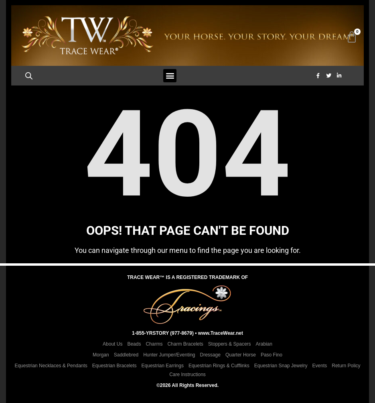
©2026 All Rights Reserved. (187, 385)
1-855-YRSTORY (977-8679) (163, 333)
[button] (169, 76)
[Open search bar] (30, 76)
